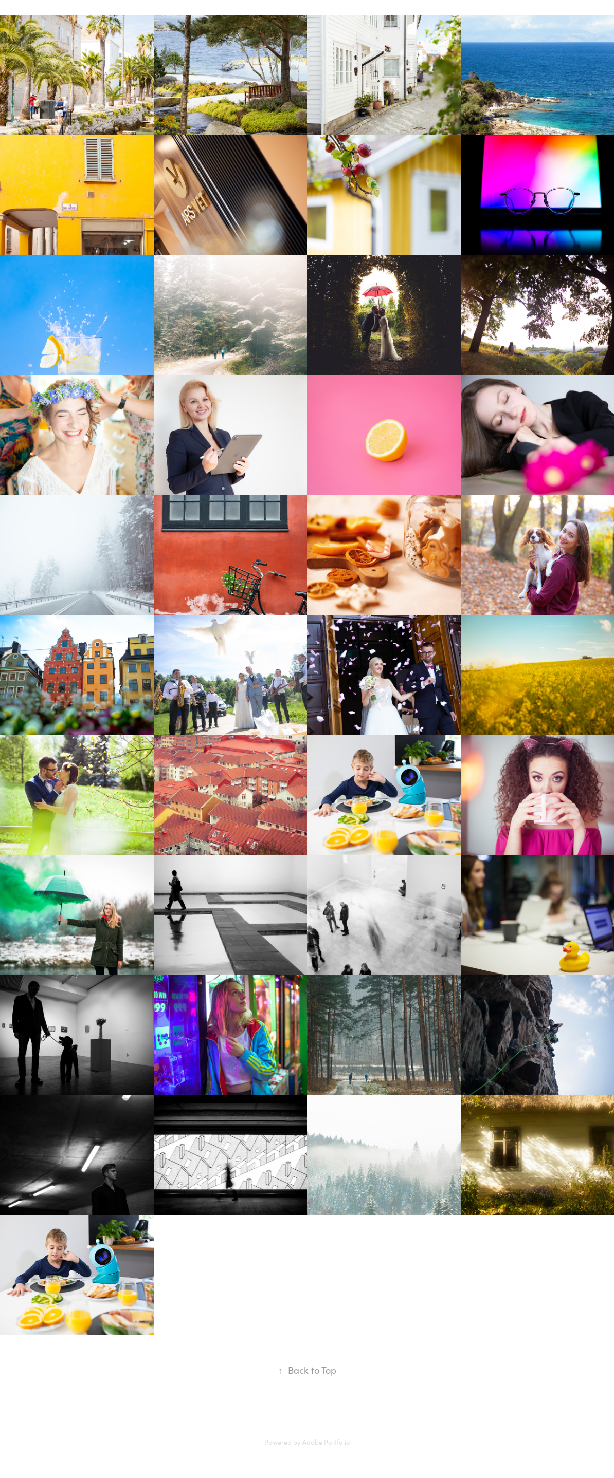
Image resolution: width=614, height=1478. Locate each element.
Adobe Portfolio (326, 1442)
